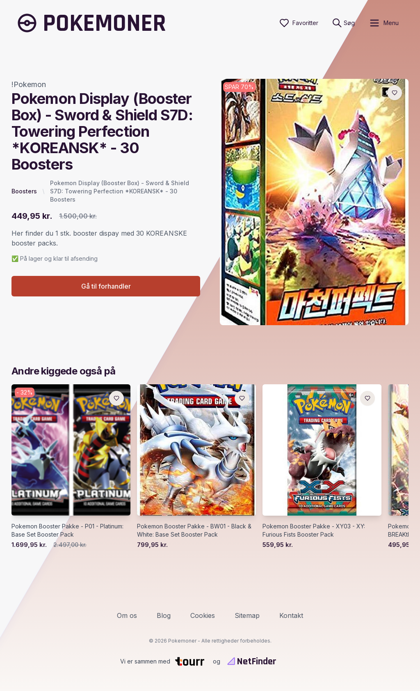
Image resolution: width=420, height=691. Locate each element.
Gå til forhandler (106, 286)
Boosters (24, 191)
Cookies (202, 615)
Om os (127, 615)
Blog (164, 615)
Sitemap (247, 615)
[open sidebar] (383, 23)
